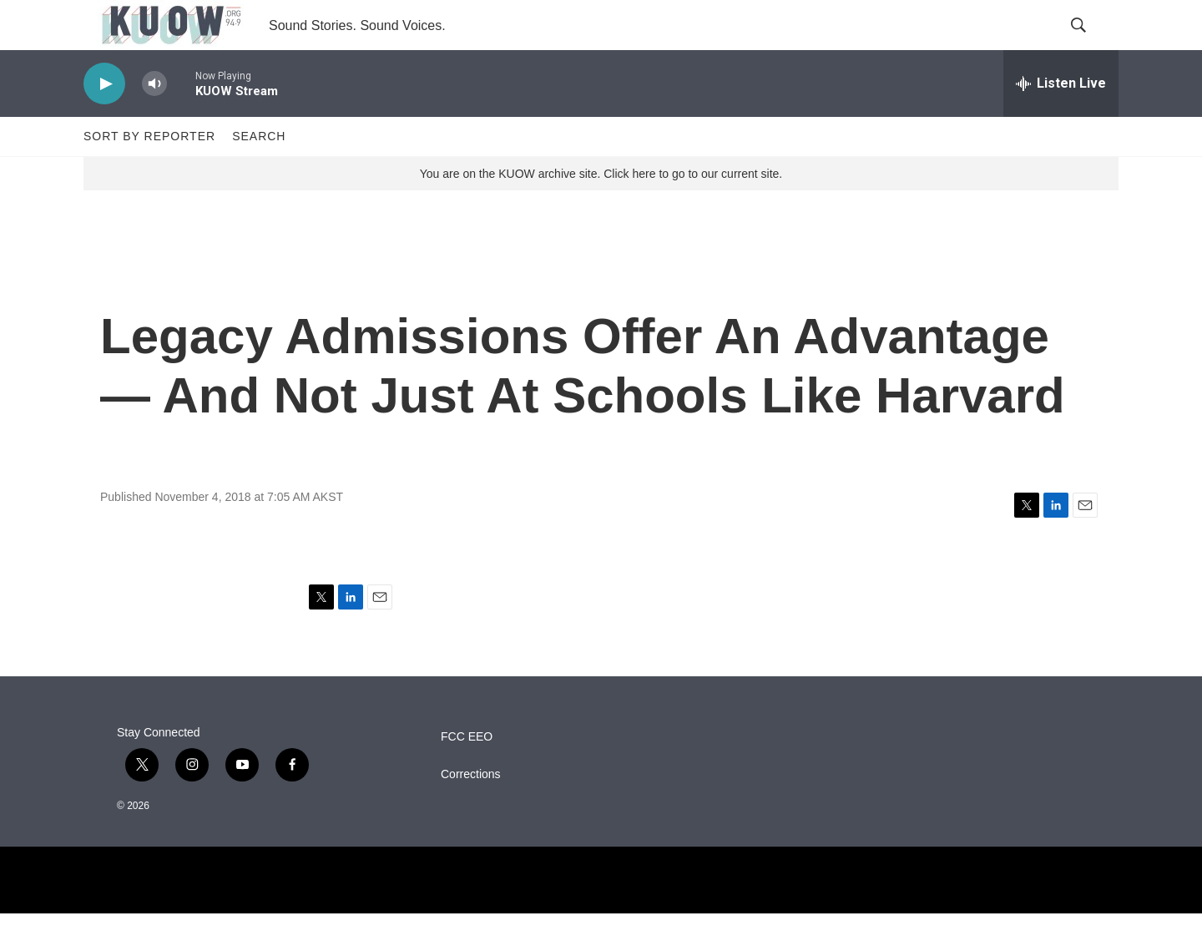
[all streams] (1061, 121)
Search (258, 173)
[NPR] (601, 917)
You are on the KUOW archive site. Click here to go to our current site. (601, 211)
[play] (104, 121)
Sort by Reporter (149, 173)
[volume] (154, 121)
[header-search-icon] (1092, 44)
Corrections (471, 812)
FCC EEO (466, 774)
